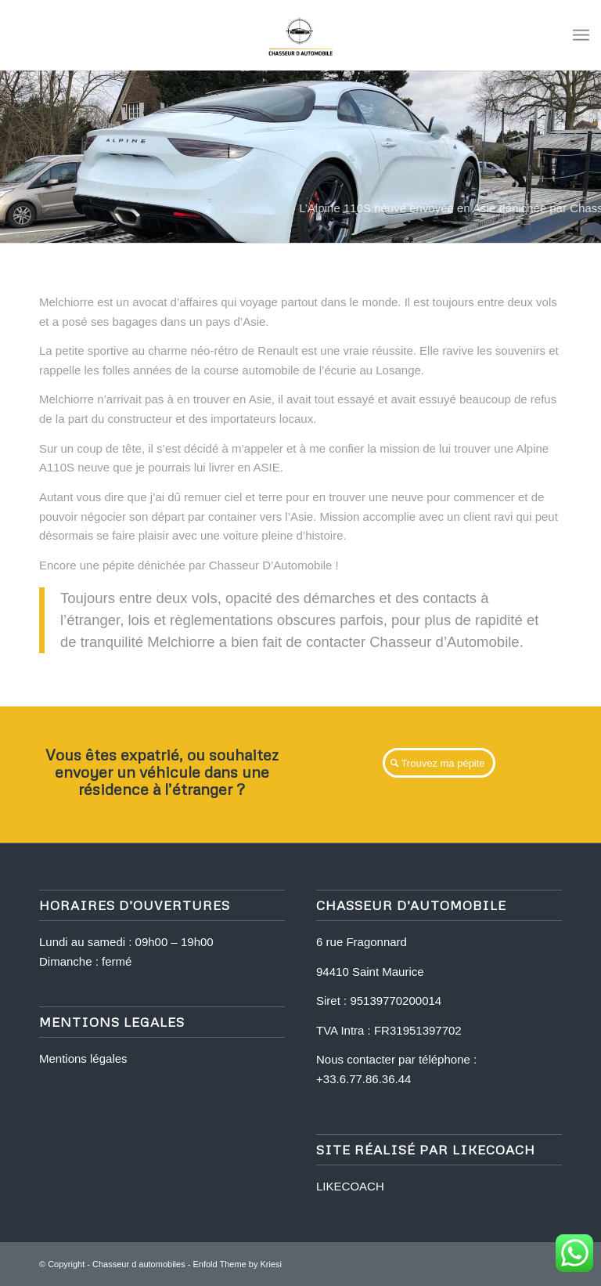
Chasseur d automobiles (138, 1264)
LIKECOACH (350, 1186)
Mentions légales (83, 1058)
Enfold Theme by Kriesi (237, 1264)
